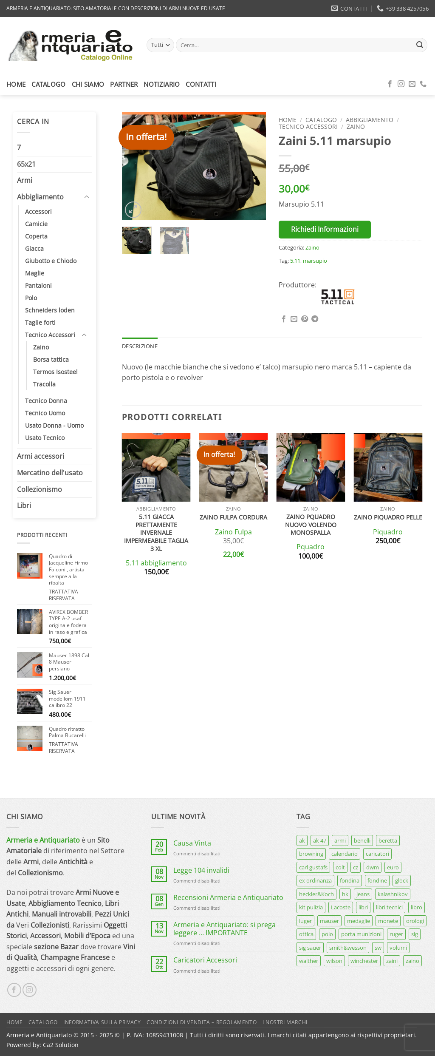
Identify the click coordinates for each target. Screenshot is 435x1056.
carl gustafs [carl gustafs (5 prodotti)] (313, 867)
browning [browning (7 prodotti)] (311, 853)
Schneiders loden (50, 310)
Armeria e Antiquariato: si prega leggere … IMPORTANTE (224, 929)
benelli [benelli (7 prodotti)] (362, 840)
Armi (24, 180)
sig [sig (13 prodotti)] (414, 934)
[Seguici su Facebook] (390, 84)
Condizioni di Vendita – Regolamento (202, 1022)
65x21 (26, 164)
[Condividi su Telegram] (314, 319)
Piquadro (388, 532)
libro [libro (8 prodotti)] (416, 907)
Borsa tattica (51, 359)
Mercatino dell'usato (50, 472)
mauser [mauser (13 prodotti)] (329, 921)
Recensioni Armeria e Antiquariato (228, 898)
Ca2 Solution (61, 1045)
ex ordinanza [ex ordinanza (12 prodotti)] (315, 880)
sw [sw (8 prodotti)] (378, 947)
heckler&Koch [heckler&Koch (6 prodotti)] (316, 894)
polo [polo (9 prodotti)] (327, 934)
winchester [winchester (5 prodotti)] (364, 961)
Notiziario (162, 84)
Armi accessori (40, 456)
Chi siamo (88, 84)
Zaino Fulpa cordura (233, 517)
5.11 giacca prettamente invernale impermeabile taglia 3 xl (156, 533)
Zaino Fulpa (233, 532)
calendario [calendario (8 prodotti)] (344, 853)
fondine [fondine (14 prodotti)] (377, 880)
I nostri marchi (285, 1022)
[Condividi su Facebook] (283, 319)
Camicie (36, 224)
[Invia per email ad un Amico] (294, 319)
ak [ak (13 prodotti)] (302, 840)
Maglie (34, 273)
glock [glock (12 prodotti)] (401, 880)
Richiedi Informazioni (325, 229)
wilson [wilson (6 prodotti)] (334, 961)
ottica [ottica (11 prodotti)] (306, 934)
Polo (31, 298)
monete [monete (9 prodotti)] (388, 921)
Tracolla (44, 384)
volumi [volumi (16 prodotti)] (398, 947)
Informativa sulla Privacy (102, 1022)
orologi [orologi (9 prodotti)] (415, 921)
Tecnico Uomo (45, 413)
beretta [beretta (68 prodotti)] (388, 840)
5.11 (295, 260)
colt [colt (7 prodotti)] (340, 867)
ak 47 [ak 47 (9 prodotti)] (319, 840)
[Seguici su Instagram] (401, 84)
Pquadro (311, 546)
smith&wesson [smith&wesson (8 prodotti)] (348, 947)
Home (15, 84)
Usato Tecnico (45, 438)
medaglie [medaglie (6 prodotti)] (358, 921)
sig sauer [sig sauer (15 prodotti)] (310, 947)
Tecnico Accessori (50, 335)
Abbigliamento (40, 197)
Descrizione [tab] (140, 346)
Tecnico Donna (46, 401)
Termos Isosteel (55, 372)
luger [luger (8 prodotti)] (305, 921)
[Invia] (419, 45)
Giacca (34, 248)
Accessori (38, 211)
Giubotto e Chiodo (50, 261)
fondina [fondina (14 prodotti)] (349, 880)
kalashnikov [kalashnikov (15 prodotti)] (393, 894)
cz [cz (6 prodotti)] (355, 867)
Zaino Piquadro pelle (388, 517)
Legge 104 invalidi (201, 870)
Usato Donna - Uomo (54, 425)
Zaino (41, 347)
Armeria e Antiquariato (43, 840)
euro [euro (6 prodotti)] (393, 867)
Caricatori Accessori (205, 960)
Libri (24, 505)
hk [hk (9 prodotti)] (345, 894)
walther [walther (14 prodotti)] (308, 961)
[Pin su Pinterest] (304, 319)
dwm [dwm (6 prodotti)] (372, 867)
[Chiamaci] (423, 84)
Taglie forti (40, 322)
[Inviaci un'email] (412, 84)
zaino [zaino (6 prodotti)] (412, 961)
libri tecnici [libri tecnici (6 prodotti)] (389, 907)
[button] (133, 210)
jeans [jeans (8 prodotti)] (363, 894)
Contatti (201, 84)
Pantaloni (38, 285)
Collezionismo (39, 489)
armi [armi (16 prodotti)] (340, 840)
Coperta (36, 236)
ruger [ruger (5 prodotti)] (396, 934)
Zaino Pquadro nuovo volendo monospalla (310, 525)
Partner (124, 84)
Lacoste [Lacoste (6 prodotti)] (340, 907)
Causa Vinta (192, 843)
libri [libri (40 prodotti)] (363, 907)
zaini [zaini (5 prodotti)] (392, 961)
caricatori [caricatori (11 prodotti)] (377, 853)
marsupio (315, 260)
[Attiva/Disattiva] (87, 197)
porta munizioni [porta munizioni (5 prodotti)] (361, 934)
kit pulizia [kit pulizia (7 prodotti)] (311, 907)
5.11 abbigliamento (156, 563)
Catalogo (48, 84)
